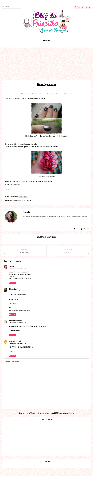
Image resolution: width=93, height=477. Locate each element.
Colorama (34, 94)
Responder (12, 283)
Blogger (71, 414)
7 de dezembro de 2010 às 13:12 (17, 292)
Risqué (40, 94)
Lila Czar (12, 267)
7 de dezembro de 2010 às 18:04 (17, 323)
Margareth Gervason (15, 321)
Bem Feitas (27, 94)
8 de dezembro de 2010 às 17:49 (17, 344)
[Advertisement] (46, 66)
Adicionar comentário (12, 363)
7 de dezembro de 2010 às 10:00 (17, 269)
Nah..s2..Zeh (13, 290)
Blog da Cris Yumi (15, 342)
